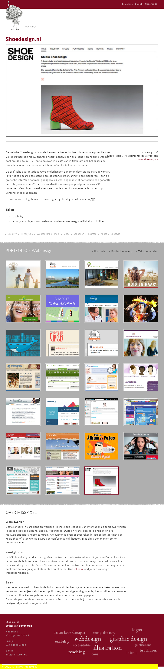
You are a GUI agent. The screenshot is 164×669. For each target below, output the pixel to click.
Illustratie (99, 251)
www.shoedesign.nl (148, 159)
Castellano (127, 4)
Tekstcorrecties (148, 251)
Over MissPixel (21, 512)
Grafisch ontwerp (121, 251)
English (139, 4)
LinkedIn (77, 569)
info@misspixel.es (16, 654)
